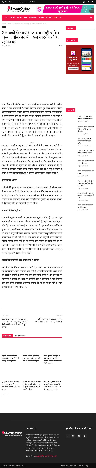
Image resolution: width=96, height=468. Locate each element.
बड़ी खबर (19, 17)
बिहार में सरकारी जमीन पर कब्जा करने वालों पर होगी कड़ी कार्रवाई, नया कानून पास (10, 358)
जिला (25, 17)
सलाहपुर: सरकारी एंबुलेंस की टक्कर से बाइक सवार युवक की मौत (86, 195)
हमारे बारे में (49, 17)
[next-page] (7, 394)
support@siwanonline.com (46, 456)
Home (4, 24)
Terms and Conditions (68, 466)
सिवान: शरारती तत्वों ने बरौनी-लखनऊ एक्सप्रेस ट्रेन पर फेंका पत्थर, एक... (86, 183)
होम (7, 17)
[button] (91, 17)
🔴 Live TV (57, 17)
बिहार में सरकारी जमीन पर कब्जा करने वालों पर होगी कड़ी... (85, 141)
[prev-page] (3, 394)
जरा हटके (41, 17)
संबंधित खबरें (7, 336)
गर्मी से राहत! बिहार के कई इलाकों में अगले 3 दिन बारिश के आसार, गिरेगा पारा (48, 320)
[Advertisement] (80, 91)
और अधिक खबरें (19, 336)
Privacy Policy (83, 466)
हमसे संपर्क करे (33, 17)
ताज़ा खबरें (12, 17)
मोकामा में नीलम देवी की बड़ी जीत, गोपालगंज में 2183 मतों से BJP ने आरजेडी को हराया (31, 358)
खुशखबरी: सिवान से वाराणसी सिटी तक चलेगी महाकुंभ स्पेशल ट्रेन (86, 129)
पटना (9, 24)
